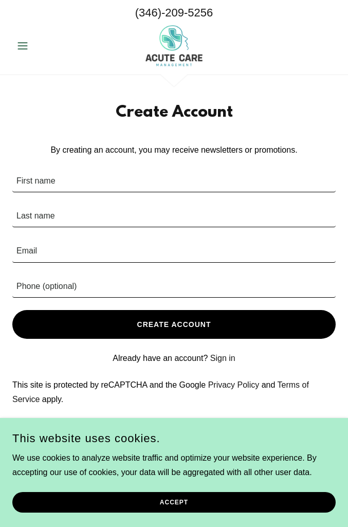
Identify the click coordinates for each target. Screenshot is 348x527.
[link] (174, 45)
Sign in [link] (222, 358)
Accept (174, 502)
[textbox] (174, 181)
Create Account (174, 324)
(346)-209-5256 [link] (174, 12)
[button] (36, 45)
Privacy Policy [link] (234, 384)
